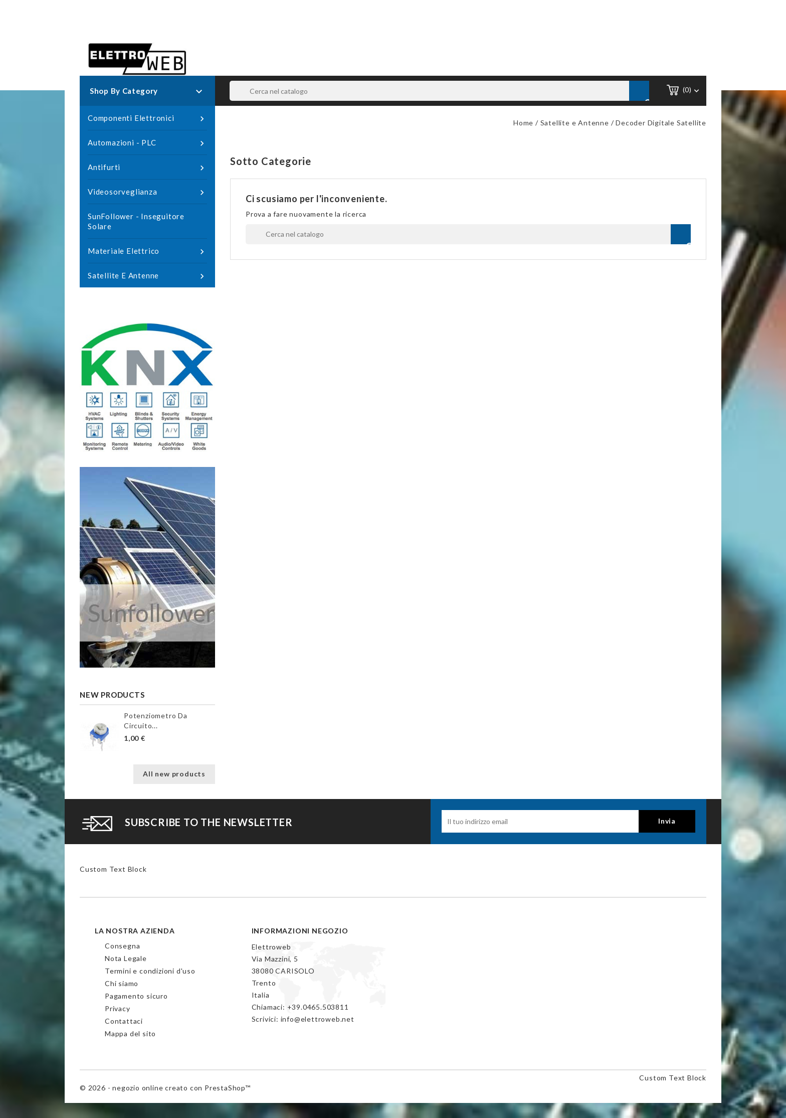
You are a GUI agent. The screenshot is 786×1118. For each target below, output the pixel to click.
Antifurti (147, 167)
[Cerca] (440, 91)
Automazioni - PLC (147, 142)
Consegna (122, 945)
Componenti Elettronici (147, 118)
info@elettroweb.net (317, 1019)
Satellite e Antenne (147, 275)
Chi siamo (121, 983)
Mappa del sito (130, 1033)
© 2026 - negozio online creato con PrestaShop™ (165, 1087)
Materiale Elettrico (147, 251)
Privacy (117, 1008)
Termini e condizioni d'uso (150, 971)
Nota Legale (126, 958)
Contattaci (124, 1021)
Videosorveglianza (147, 192)
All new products (174, 773)
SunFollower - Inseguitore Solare (136, 221)
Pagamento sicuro (136, 996)
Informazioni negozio (300, 930)
